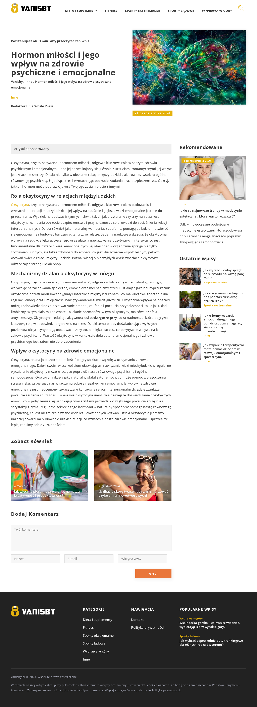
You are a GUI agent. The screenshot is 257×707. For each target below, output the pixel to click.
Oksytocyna (20, 204)
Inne (14, 97)
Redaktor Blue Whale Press (32, 106)
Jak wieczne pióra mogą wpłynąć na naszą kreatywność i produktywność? (47, 493)
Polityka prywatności (147, 627)
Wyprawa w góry (220, 8)
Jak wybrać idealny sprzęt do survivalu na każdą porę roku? (224, 274)
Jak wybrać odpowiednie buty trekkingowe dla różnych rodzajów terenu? (211, 643)
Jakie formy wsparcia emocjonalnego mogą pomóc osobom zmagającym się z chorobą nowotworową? (224, 323)
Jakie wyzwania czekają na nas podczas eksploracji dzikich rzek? (223, 297)
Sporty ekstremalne (157, 8)
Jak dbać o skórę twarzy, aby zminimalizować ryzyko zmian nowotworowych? (132, 493)
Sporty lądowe (189, 8)
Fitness (131, 8)
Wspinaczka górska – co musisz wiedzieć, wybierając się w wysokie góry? (209, 625)
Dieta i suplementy (106, 8)
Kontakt (137, 619)
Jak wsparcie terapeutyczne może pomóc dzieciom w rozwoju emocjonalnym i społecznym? (224, 351)
